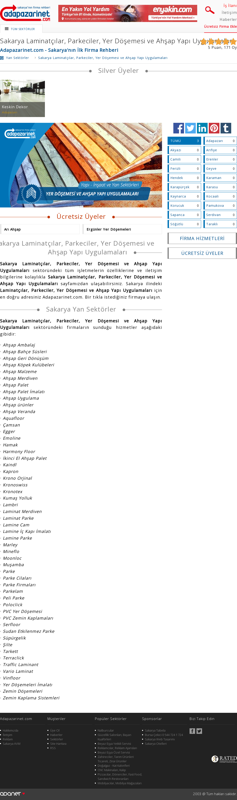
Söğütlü (176, 224)
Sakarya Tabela (155, 730)
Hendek (176, 178)
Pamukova (215, 205)
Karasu (212, 187)
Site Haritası (58, 743)
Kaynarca (178, 196)
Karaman (213, 178)
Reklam (8, 739)
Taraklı (212, 224)
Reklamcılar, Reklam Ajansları (117, 748)
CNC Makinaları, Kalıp (112, 770)
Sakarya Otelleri (156, 743)
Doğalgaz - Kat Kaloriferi (114, 765)
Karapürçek (180, 187)
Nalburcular (106, 730)
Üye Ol (54, 730)
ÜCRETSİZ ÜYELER (202, 253)
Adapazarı (214, 141)
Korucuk (177, 205)
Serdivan (213, 215)
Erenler (212, 159)
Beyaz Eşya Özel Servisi (114, 752)
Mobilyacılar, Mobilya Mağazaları (120, 783)
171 (227, 47)
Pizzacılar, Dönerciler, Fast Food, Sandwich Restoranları (120, 776)
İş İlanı (230, 5)
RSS (53, 748)
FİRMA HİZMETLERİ (202, 238)
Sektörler (56, 739)
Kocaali (212, 196)
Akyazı (175, 150)
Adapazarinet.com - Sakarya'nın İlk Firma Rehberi (59, 50)
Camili (175, 159)
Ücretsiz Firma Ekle (220, 26)
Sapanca (177, 215)
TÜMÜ (175, 141)
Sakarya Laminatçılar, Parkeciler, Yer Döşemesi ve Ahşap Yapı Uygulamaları (117, 40)
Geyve (211, 168)
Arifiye (211, 150)
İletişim (229, 12)
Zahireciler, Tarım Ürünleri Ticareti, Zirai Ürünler (116, 759)
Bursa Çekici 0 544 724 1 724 (164, 735)
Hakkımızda (10, 730)
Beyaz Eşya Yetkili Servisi (114, 743)
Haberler (228, 19)
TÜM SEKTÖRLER (23, 29)
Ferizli (175, 168)
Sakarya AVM (11, 743)
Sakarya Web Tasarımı (160, 739)
